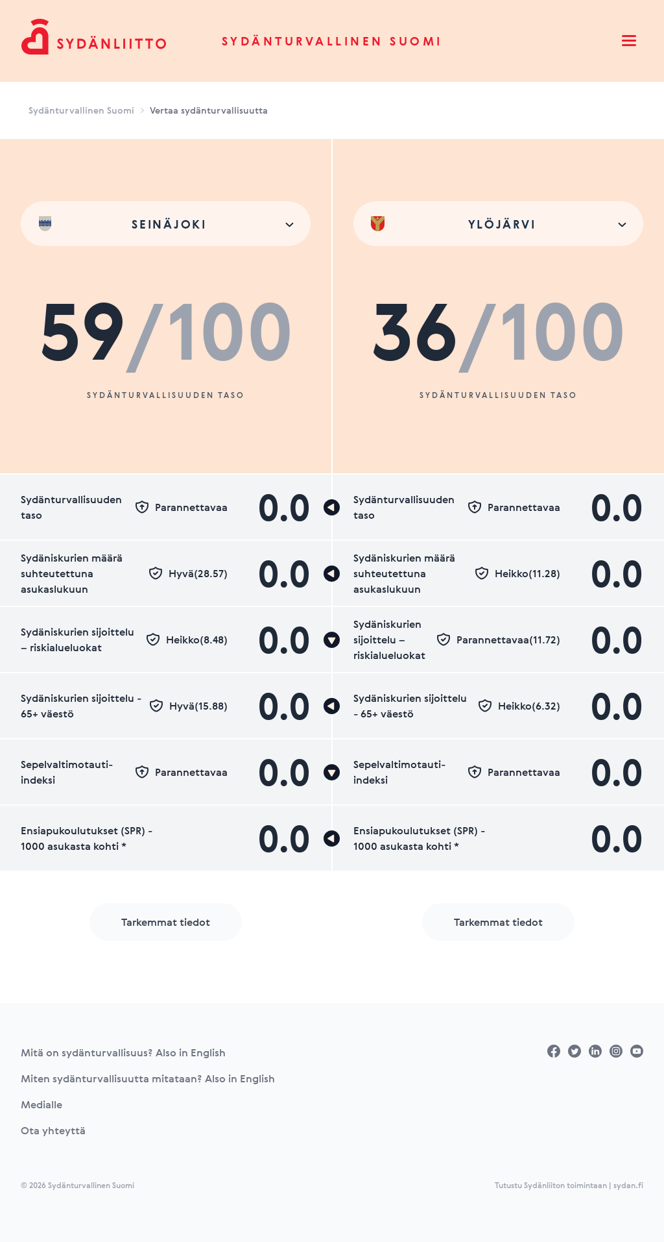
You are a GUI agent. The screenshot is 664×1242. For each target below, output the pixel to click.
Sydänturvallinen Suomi (332, 41)
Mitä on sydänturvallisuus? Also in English (123, 1052)
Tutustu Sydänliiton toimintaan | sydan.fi (569, 1185)
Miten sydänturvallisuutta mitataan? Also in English (148, 1078)
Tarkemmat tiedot (165, 922)
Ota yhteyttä (53, 1130)
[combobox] (166, 223)
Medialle (41, 1104)
